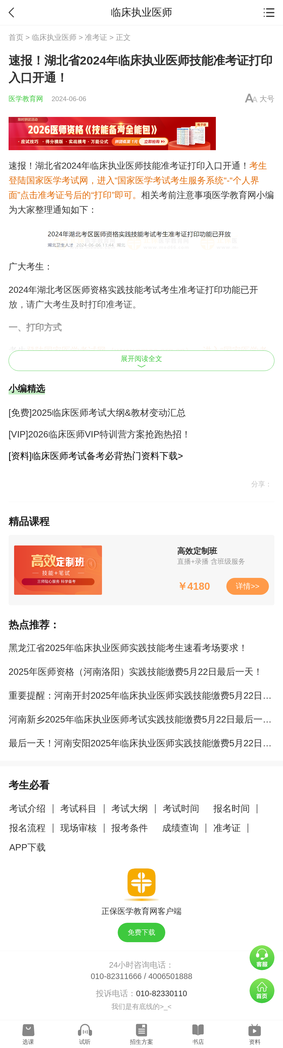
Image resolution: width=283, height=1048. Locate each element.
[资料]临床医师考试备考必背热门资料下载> (96, 456)
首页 (16, 37)
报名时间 (231, 808)
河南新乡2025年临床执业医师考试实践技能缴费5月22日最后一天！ (145, 719)
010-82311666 (116, 976)
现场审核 (78, 828)
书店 (198, 1042)
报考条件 (129, 828)
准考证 (96, 37)
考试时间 (181, 808)
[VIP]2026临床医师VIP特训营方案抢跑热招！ (100, 434)
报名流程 (27, 828)
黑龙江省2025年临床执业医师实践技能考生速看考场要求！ (128, 648)
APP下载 (27, 847)
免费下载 (141, 932)
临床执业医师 (54, 37)
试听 (85, 1042)
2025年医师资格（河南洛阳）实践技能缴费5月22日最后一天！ (136, 672)
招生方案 (141, 1042)
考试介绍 (27, 808)
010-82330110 (161, 993)
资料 (255, 1042)
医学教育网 (26, 99)
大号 (267, 99)
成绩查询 (180, 828)
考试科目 (78, 808)
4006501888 (170, 976)
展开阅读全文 (141, 361)
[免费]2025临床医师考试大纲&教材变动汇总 (97, 413)
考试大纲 (129, 808)
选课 (28, 1042)
